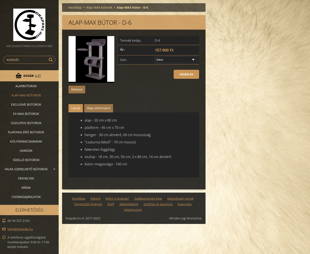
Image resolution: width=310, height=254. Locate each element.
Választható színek (180, 198)
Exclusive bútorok (26, 104)
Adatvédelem (128, 204)
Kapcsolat (185, 204)
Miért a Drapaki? (117, 198)
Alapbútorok (26, 86)
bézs (159, 59)
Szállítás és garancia (158, 204)
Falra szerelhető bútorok (26, 169)
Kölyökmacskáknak (26, 141)
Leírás (75, 108)
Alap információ (98, 108)
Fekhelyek (26, 178)
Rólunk (95, 198)
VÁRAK (26, 188)
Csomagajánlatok (26, 197)
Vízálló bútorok (26, 160)
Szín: (123, 60)
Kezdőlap (75, 7)
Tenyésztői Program (88, 204)
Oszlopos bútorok (26, 123)
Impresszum (133, 210)
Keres (51, 59)
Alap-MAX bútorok (26, 95)
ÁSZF (110, 204)
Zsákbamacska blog (148, 198)
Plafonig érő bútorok (26, 132)
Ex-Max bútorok (26, 114)
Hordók (26, 151)
